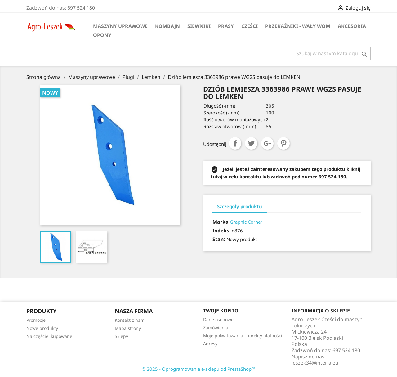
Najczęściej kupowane (49, 336)
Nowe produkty (42, 328)
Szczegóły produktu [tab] (239, 206)
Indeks (220, 230)
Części (249, 26)
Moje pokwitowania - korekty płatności (242, 336)
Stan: (218, 239)
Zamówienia (215, 327)
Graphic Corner (246, 222)
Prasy (226, 26)
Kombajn (167, 26)
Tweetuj (251, 143)
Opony (102, 35)
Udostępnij (235, 143)
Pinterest (283, 143)
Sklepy (121, 336)
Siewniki (199, 26)
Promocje (36, 320)
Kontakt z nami (130, 320)
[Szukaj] (332, 53)
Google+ (267, 143)
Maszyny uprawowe (120, 26)
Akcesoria (352, 26)
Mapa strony (128, 328)
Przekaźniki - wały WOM (297, 26)
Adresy (210, 344)
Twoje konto (221, 310)
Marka (220, 222)
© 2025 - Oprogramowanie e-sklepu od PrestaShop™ (198, 369)
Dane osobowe (218, 319)
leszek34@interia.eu (315, 362)
